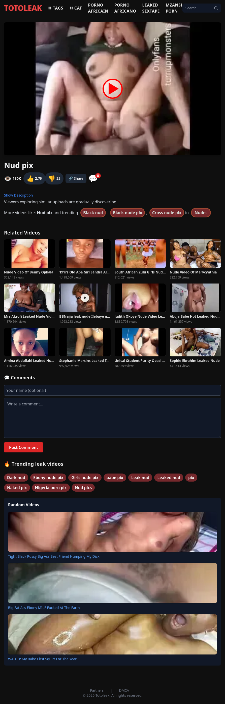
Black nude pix (127, 212)
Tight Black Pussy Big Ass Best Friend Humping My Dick (54, 556)
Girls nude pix (84, 477)
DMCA (124, 690)
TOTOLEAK (23, 8)
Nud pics (83, 487)
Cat (75, 8)
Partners (97, 690)
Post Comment (23, 447)
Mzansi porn (174, 8)
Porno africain (98, 8)
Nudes (201, 212)
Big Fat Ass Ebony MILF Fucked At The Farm (44, 607)
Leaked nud (168, 477)
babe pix (115, 477)
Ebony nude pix (48, 477)
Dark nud (16, 477)
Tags (55, 8)
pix (191, 477)
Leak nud (140, 477)
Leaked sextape (151, 8)
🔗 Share (76, 178)
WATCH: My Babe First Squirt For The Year (42, 658)
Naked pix (17, 487)
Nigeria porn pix (51, 487)
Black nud (93, 212)
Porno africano (125, 8)
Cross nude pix (166, 212)
